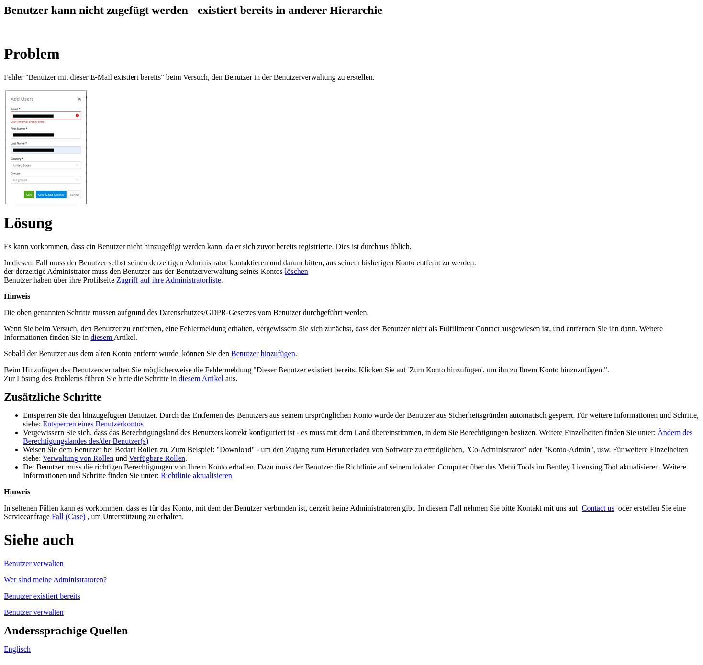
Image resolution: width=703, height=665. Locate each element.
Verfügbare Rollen (157, 458)
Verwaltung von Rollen (78, 458)
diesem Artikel (201, 378)
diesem (101, 337)
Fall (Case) (69, 516)
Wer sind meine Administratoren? (55, 580)
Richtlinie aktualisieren (196, 475)
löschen (296, 271)
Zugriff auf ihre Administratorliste (168, 280)
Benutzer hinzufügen (263, 353)
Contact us (598, 508)
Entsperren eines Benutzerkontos (93, 424)
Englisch (17, 649)
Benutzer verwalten (34, 563)
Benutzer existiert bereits (42, 596)
